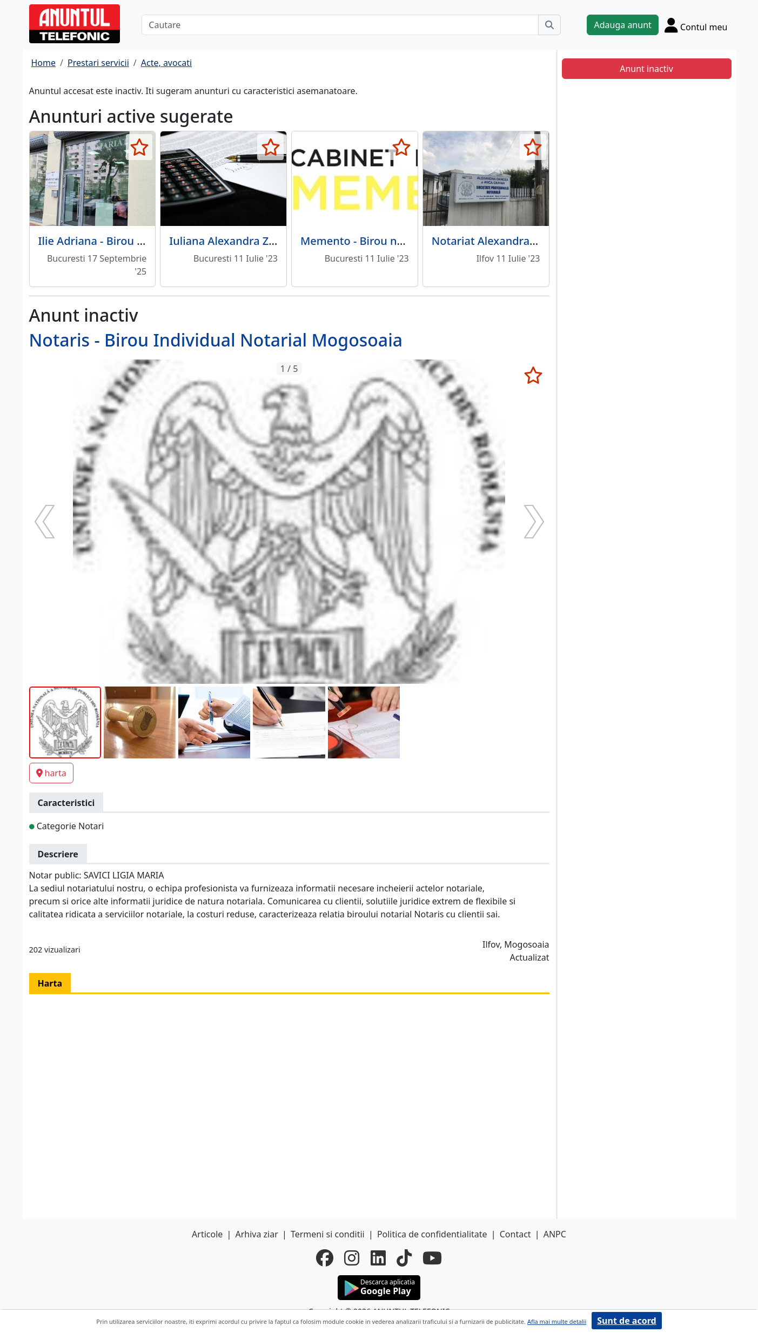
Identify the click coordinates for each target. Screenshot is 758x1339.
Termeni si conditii (328, 1234)
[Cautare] (340, 25)
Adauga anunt (622, 25)
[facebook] (324, 1258)
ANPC (555, 1234)
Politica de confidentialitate (432, 1234)
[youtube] (432, 1258)
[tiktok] (404, 1258)
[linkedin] (378, 1258)
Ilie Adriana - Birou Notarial (108, 241)
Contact (515, 1234)
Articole (207, 1234)
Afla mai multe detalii (556, 1321)
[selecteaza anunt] (139, 147)
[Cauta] (549, 25)
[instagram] (351, 1258)
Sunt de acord (626, 1321)
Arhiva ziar (256, 1234)
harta (51, 773)
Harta (50, 983)
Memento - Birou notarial (365, 241)
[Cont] (696, 25)
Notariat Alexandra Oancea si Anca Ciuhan (541, 241)
